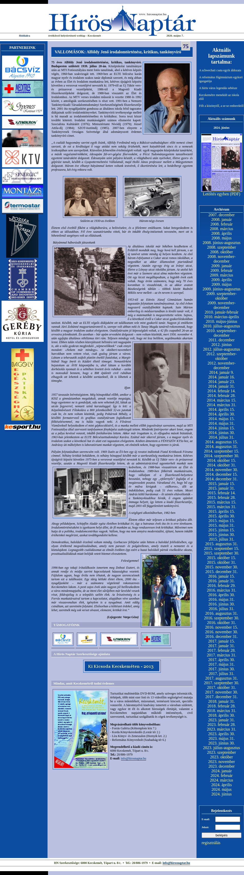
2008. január (221, 219)
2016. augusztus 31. (221, 613)
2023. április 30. (221, 734)
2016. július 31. (221, 609)
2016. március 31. (221, 590)
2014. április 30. (221, 414)
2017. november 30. (221, 692)
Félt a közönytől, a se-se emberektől (221, 106)
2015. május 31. (221, 525)
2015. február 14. (221, 493)
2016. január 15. (221, 576)
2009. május (221, 284)
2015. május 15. (221, 520)
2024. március (221, 780)
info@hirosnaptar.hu (133, 758)
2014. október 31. (221, 465)
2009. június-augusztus (222, 289)
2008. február (221, 224)
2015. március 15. (221, 502)
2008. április (221, 233)
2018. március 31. (221, 710)
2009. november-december (222, 305)
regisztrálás (211, 843)
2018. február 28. (221, 706)
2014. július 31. (221, 437)
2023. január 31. (221, 720)
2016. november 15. (221, 627)
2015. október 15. (221, 558)
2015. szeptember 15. (221, 548)
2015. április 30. (221, 516)
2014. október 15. (221, 460)
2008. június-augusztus (222, 242)
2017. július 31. (221, 673)
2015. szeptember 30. (221, 553)
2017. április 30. (221, 659)
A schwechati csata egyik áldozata (220, 70)
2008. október (221, 252)
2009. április (221, 280)
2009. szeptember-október (222, 295)
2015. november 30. (221, 567)
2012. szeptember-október (222, 356)
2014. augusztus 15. (221, 442)
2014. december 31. (221, 479)
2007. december (221, 215)
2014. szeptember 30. (221, 456)
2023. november (221, 761)
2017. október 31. (221, 687)
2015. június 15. (221, 530)
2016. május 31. (221, 599)
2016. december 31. (221, 636)
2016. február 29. (221, 585)
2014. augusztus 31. (221, 446)
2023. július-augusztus (221, 748)
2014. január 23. (221, 381)
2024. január (221, 771)
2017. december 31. (221, 697)
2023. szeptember (221, 752)
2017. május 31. (221, 664)
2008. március (221, 229)
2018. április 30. (221, 715)
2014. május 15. (221, 419)
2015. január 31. (221, 488)
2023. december (221, 766)
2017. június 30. (221, 669)
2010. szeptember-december (222, 332)
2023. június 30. (221, 743)
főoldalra (24, 35)
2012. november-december (222, 365)
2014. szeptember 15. (221, 451)
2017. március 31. (221, 655)
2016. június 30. (221, 604)
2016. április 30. (221, 595)
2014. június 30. (221, 432)
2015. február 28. (221, 497)
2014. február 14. (221, 391)
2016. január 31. (221, 581)
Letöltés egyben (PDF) (221, 194)
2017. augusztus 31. (221, 678)
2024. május (221, 789)
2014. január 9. (221, 372)
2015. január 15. (221, 483)
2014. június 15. (221, 428)
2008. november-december (222, 258)
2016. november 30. (221, 632)
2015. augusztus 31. (221, 544)
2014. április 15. (221, 409)
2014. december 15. (221, 474)
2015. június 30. (221, 534)
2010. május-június (221, 321)
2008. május (221, 238)
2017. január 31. (221, 646)
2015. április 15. (221, 511)
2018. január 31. (221, 701)
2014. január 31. (221, 386)
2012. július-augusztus (221, 349)
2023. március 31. (221, 729)
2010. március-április (221, 317)
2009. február (221, 270)
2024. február (221, 775)
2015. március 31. (221, 507)
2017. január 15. (221, 641)
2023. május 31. (221, 738)
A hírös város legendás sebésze (218, 88)
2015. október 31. (221, 562)
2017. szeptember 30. (221, 683)
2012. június (221, 344)
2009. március (221, 275)
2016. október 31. (221, 622)
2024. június (221, 794)
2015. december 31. (221, 571)
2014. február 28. (221, 395)
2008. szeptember (221, 247)
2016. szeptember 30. (221, 618)
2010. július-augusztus (221, 326)
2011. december (222, 340)
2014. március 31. (221, 405)
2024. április (221, 785)
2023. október (221, 757)
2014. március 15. (221, 400)
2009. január (221, 266)
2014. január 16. (221, 377)
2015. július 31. (221, 539)
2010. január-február (221, 312)
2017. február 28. (221, 650)
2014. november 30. (221, 469)
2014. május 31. (221, 423)
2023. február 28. (221, 724)
